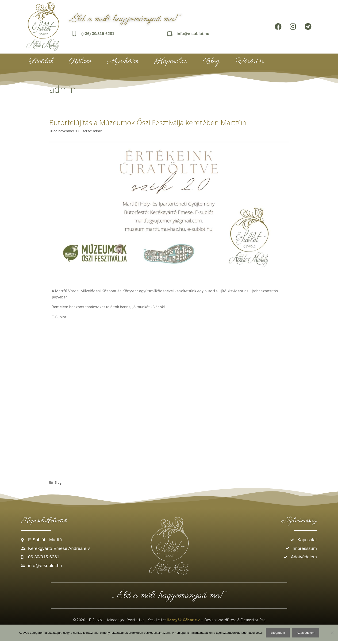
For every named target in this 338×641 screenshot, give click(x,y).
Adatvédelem (306, 632)
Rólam (80, 61)
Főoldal (41, 61)
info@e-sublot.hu (193, 33)
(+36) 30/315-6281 (97, 33)
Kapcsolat (170, 61)
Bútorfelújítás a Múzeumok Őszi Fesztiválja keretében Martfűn (147, 122)
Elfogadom (277, 632)
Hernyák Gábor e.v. (183, 620)
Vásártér (249, 61)
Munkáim (123, 61)
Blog (211, 61)
